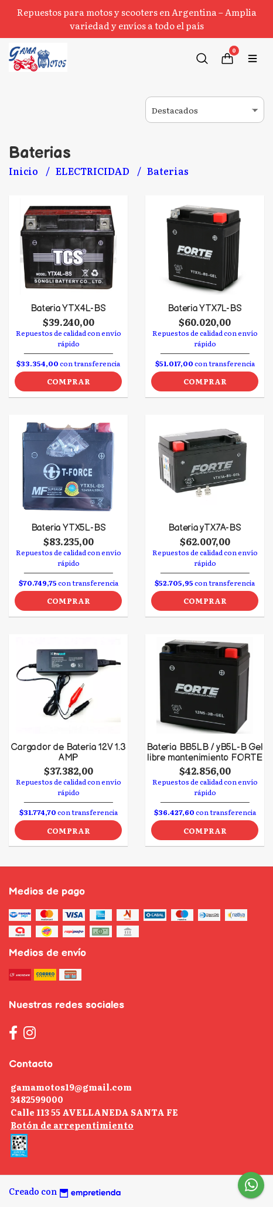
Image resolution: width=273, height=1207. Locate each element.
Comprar (68, 381)
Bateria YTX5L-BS (68, 528)
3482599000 (37, 1099)
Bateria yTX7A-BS (204, 528)
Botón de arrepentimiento (72, 1125)
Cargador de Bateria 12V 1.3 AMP (68, 753)
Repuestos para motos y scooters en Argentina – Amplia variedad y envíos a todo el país (137, 18)
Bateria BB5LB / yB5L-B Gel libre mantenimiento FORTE (204, 753)
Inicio (24, 171)
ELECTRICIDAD (93, 171)
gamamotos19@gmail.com (71, 1087)
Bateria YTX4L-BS (68, 308)
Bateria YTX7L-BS (205, 308)
